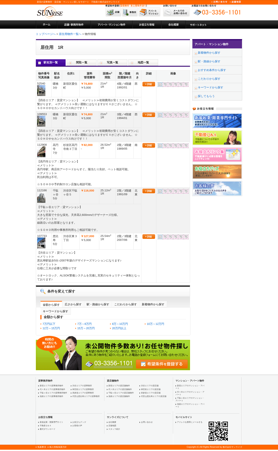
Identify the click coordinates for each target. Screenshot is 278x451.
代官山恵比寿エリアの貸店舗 (153, 396)
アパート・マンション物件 (211, 44)
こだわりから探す (125, 304)
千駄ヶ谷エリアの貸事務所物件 (53, 393)
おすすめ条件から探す (212, 70)
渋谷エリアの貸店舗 (150, 386)
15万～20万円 (86, 328)
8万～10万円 (120, 323)
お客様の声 (77, 426)
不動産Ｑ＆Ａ (45, 426)
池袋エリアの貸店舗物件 (119, 396)
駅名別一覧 (51, 62)
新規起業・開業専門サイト (51, 422)
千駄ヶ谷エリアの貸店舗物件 (121, 393)
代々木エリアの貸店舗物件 (120, 389)
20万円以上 (119, 328)
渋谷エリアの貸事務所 (82, 386)
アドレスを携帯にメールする (189, 422)
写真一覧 (112, 62)
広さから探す (73, 304)
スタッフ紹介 (114, 429)
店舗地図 (112, 426)
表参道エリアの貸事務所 (83, 393)
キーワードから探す (55, 311)
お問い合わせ (147, 422)
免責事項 (41, 447)
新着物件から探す (153, 304)
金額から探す (51, 304)
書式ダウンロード (47, 429)
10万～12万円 (155, 323)
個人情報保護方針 (58, 447)
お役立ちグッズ (79, 422)
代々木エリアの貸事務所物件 (52, 389)
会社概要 (112, 422)
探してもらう (206, 96)
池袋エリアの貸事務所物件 (51, 396)
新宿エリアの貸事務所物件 (51, 386)
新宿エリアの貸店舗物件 (119, 386)
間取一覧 (81, 62)
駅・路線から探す (98, 304)
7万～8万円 (84, 323)
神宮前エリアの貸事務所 (83, 389)
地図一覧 (143, 62)
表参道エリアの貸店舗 (151, 393)
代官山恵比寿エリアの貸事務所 (86, 396)
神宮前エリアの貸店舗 (151, 389)
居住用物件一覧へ (70, 34)
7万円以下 (49, 323)
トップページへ (46, 34)
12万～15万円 (51, 328)
